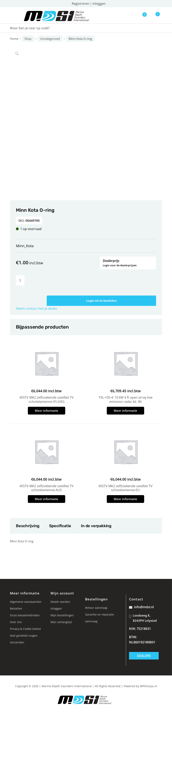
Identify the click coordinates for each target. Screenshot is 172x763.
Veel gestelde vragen (24, 635)
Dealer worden (60, 602)
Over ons (16, 622)
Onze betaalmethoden (25, 615)
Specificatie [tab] (60, 525)
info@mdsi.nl (141, 607)
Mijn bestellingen (62, 615)
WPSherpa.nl (148, 686)
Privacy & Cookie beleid (25, 629)
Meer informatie (46, 411)
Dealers (144, 656)
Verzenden (17, 642)
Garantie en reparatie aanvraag (99, 618)
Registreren (80, 3)
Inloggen (99, 3)
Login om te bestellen (101, 300)
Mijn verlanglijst (61, 622)
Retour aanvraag (96, 608)
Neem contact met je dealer (36, 308)
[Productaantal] (20, 280)
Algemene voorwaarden (26, 602)
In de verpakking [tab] (96, 525)
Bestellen (16, 608)
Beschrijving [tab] (27, 525)
